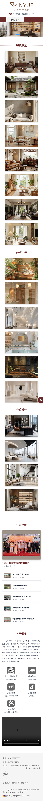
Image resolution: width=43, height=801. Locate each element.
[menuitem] (30, 19)
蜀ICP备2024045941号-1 (13, 792)
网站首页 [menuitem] (15, 20)
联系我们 (24, 783)
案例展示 (15, 783)
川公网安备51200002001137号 (18, 796)
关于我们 (6, 783)
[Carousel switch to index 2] (22, 34)
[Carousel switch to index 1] (18, 34)
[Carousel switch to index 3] (25, 34)
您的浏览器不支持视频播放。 (21, 731)
